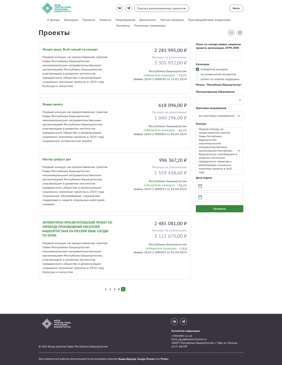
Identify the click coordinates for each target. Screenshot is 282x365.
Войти (236, 8)
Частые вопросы (172, 20)
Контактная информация (185, 330)
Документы (148, 20)
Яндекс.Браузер (127, 359)
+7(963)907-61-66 (181, 336)
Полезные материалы (149, 25)
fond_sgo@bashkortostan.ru (189, 339)
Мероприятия (125, 20)
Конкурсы (71, 20)
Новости (105, 20)
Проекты (89, 20)
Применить (219, 208)
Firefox (164, 359)
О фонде (53, 20)
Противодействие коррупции (209, 20)
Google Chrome (145, 359)
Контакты (123, 25)
